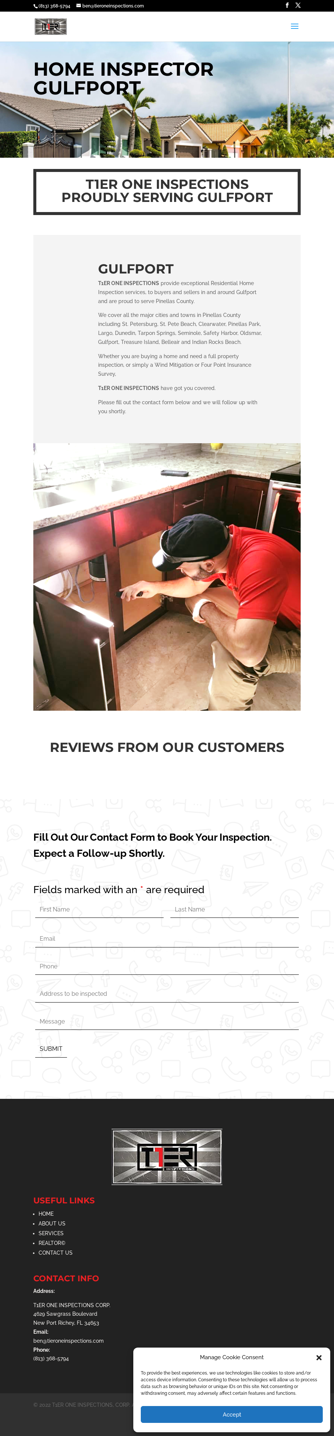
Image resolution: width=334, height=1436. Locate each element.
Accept (232, 1414)
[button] (319, 1357)
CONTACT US (56, 1253)
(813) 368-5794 (54, 6)
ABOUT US (52, 1224)
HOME (46, 1214)
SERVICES (51, 1233)
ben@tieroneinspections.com (68, 1341)
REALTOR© (52, 1243)
